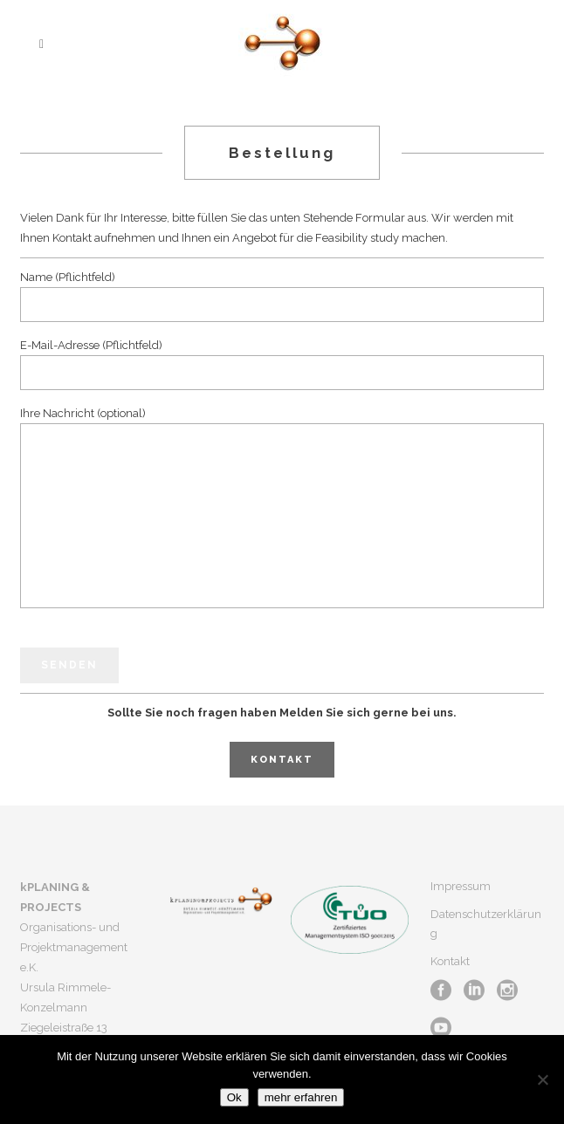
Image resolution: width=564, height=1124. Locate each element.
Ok (234, 1097)
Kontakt (282, 759)
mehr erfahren (301, 1097)
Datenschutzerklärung (485, 924)
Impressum (460, 886)
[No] (542, 1079)
